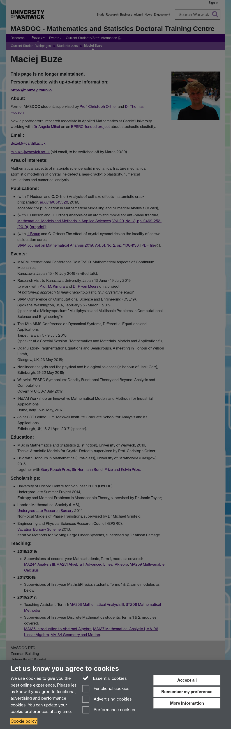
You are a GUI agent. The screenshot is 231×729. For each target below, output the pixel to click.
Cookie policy (24, 721)
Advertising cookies (107, 699)
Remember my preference (187, 691)
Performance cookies (108, 710)
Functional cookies (105, 689)
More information (187, 703)
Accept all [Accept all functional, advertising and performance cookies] (187, 680)
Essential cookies (104, 678)
